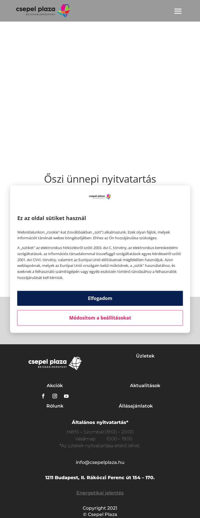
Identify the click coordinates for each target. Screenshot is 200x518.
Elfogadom (100, 298)
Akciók (55, 385)
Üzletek (145, 356)
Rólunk (54, 406)
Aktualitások (145, 385)
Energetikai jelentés (100, 493)
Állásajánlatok (136, 406)
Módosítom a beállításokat (100, 318)
